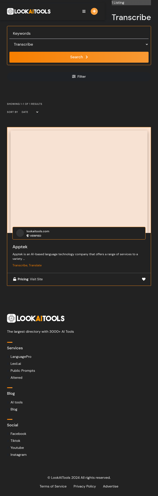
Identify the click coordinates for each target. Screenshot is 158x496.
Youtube (17, 447)
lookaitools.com (38, 231)
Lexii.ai (16, 363)
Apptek (20, 247)
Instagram (19, 454)
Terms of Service (53, 486)
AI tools (17, 402)
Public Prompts (23, 370)
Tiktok (15, 440)
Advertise (111, 486)
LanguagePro (21, 356)
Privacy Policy (85, 486)
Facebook (18, 433)
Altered (16, 377)
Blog (14, 409)
